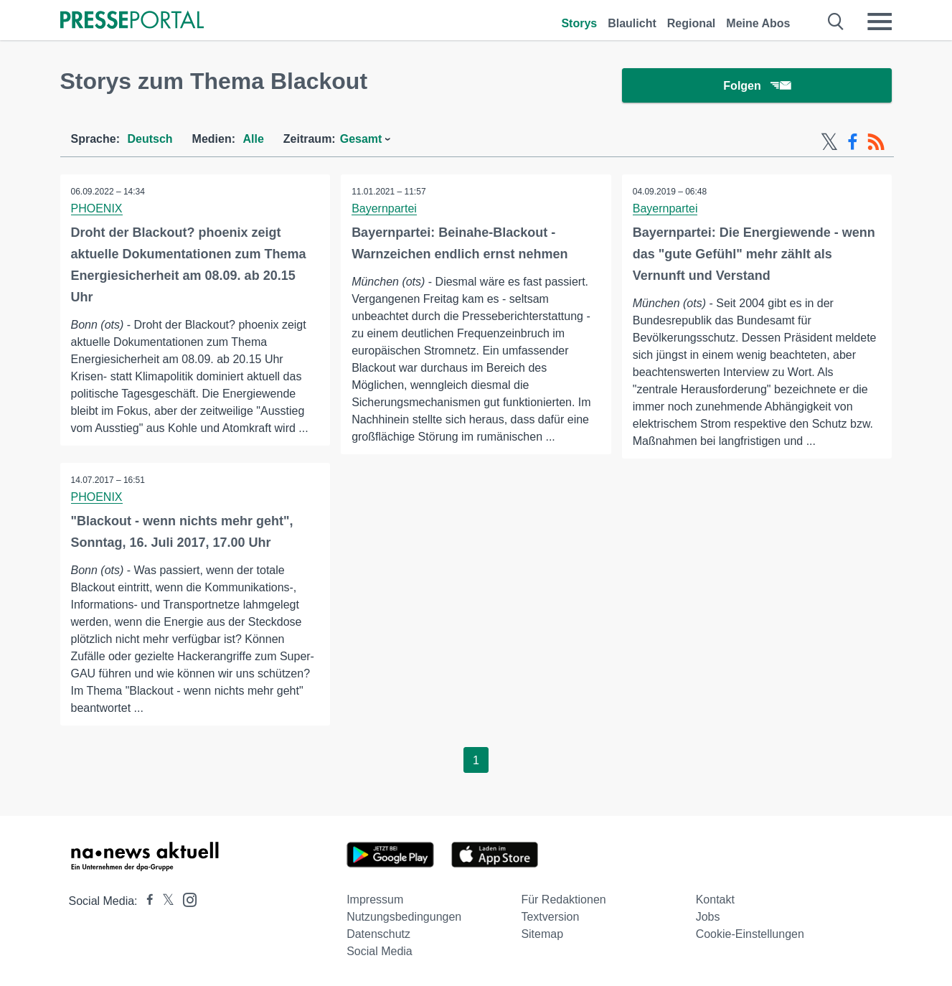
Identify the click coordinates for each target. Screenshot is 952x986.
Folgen (756, 86)
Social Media (380, 951)
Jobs (708, 917)
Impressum (375, 899)
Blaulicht (632, 23)
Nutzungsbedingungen (404, 917)
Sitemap (542, 934)
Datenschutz (378, 934)
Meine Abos (758, 23)
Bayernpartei (384, 208)
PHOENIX (97, 208)
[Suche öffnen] (836, 21)
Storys (579, 23)
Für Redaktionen (563, 899)
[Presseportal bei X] (164, 901)
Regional (691, 23)
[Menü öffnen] (879, 21)
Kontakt (715, 899)
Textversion (550, 917)
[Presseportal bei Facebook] (146, 901)
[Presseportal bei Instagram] (185, 899)
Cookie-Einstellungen (750, 934)
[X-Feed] (829, 142)
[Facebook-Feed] (852, 142)
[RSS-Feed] (876, 142)
